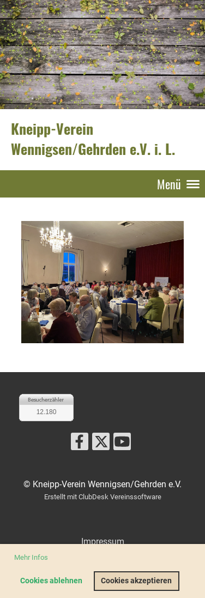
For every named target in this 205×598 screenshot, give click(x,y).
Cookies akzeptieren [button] (136, 580)
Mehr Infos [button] (31, 557)
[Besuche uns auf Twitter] (101, 444)
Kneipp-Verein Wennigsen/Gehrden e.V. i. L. (93, 139)
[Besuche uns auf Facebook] (79, 444)
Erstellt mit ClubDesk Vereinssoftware (102, 497)
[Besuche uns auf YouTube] (122, 444)
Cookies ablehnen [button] (51, 580)
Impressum (102, 541)
